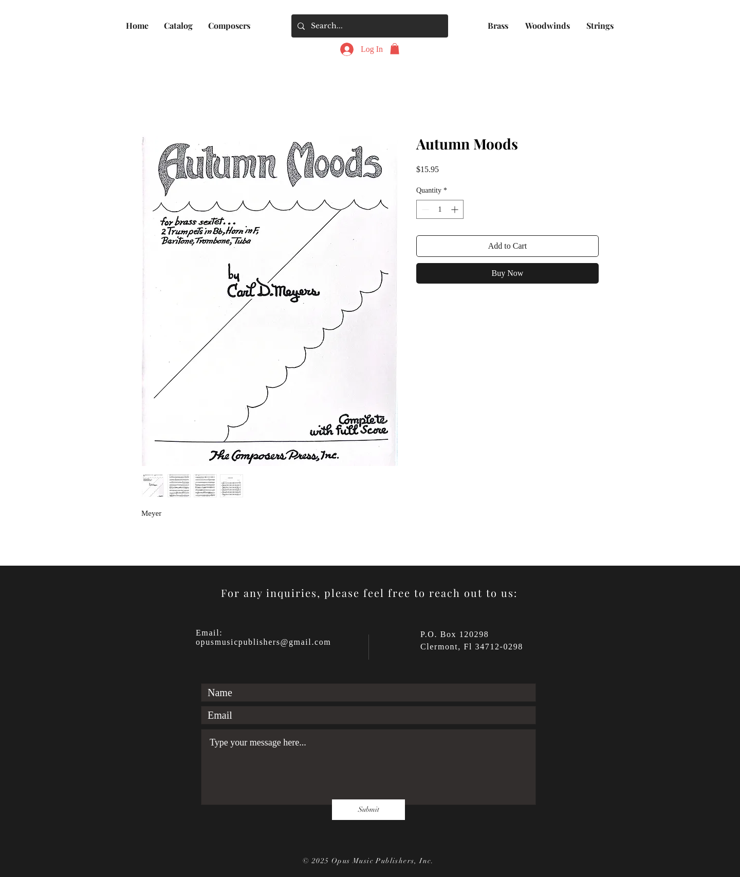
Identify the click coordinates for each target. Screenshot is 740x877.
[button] (178, 25)
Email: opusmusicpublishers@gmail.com (263, 637)
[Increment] (455, 209)
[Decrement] (424, 209)
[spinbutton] (440, 209)
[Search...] (369, 26)
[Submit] (368, 809)
